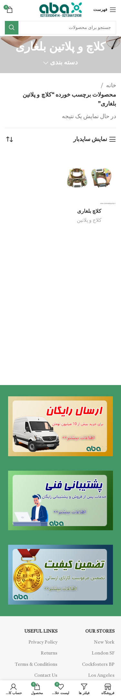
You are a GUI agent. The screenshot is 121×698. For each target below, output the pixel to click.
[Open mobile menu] (104, 9)
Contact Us (45, 675)
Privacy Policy (42, 642)
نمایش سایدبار (90, 139)
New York (104, 642)
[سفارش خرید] (10, 139)
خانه (110, 86)
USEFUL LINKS (40, 631)
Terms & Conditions (36, 664)
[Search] (60, 27)
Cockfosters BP (98, 664)
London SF (103, 653)
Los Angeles (101, 675)
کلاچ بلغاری (89, 211)
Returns (49, 653)
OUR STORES (100, 631)
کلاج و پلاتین (89, 220)
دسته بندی (64, 63)
